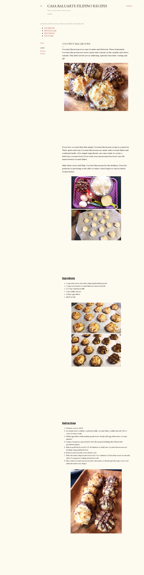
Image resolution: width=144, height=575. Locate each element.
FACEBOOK (49, 28)
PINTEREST (49, 33)
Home (49, 14)
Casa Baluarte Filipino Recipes (77, 6)
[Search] (129, 6)
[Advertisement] (96, 128)
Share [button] (42, 43)
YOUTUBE (48, 36)
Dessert (43, 51)
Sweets (42, 54)
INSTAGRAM (50, 30)
